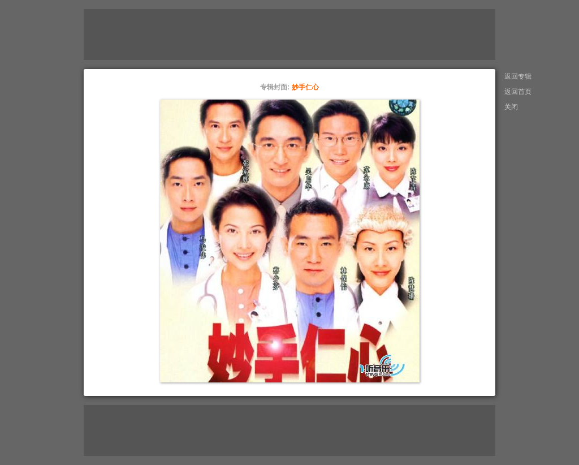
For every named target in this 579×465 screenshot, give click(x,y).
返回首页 (518, 92)
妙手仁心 (305, 87)
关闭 (511, 107)
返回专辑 (518, 76)
